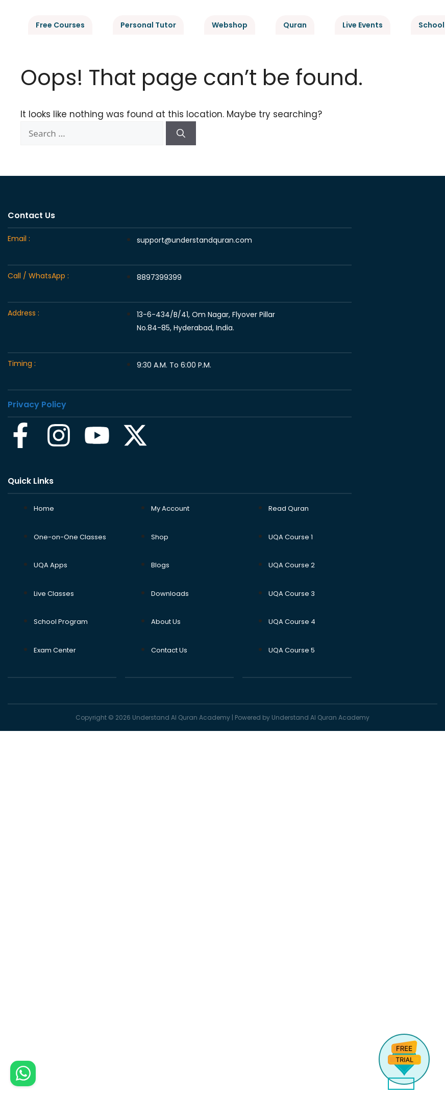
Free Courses (60, 25)
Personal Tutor (148, 25)
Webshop (230, 25)
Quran (295, 25)
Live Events (362, 25)
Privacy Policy (37, 404)
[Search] (181, 133)
